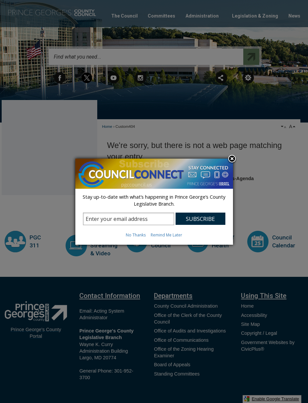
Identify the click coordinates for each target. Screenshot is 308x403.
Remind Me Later (166, 235)
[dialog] (154, 202)
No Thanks (136, 235)
